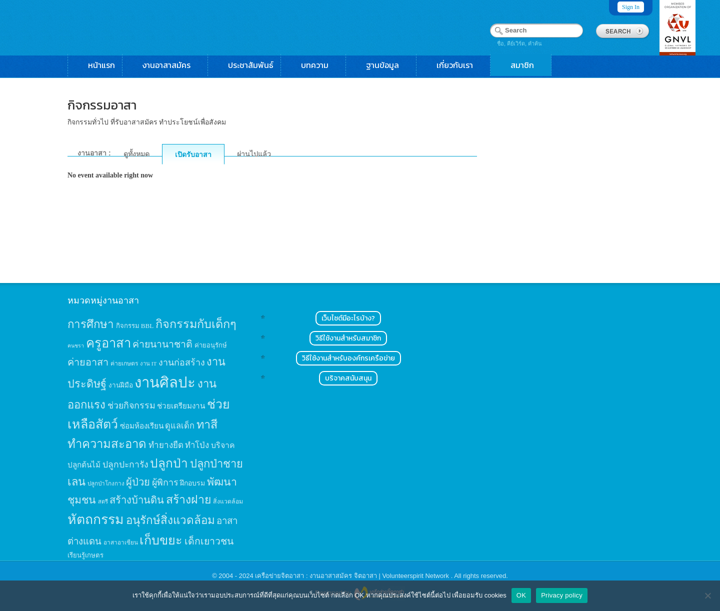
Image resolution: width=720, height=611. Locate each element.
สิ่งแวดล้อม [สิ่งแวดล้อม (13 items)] (228, 501)
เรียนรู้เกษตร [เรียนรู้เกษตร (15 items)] (86, 555)
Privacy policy (561, 595)
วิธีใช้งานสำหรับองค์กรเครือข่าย (348, 358)
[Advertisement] (576, 178)
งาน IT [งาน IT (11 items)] (148, 363)
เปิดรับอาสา (193, 154)
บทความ (319, 65)
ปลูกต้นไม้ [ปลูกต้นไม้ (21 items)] (84, 464)
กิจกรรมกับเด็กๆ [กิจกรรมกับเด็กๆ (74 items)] (196, 324)
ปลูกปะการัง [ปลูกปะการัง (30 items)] (125, 465)
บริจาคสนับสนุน (348, 378)
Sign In (631, 7)
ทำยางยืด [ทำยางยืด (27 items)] (166, 445)
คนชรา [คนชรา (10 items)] (76, 345)
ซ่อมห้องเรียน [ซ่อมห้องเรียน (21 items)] (142, 426)
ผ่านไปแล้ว (254, 154)
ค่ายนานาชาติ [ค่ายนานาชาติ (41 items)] (162, 344)
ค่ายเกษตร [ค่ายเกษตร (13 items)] (124, 363)
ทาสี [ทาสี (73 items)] (207, 424)
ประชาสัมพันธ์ (251, 65)
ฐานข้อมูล (387, 65)
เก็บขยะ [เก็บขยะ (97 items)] (161, 540)
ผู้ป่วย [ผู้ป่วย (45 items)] (138, 482)
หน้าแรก (101, 65)
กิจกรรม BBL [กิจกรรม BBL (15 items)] (135, 326)
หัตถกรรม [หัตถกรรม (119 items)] (96, 519)
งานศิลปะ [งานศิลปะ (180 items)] (165, 382)
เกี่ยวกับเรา (459, 65)
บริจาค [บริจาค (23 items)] (223, 445)
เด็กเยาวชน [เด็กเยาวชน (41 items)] (209, 541)
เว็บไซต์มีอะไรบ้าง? (348, 318)
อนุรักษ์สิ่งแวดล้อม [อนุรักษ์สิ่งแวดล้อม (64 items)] (170, 520)
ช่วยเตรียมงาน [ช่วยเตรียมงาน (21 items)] (181, 406)
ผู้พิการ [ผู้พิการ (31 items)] (165, 483)
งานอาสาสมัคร (171, 65)
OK (521, 595)
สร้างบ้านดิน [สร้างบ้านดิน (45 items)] (137, 500)
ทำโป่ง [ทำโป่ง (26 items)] (197, 445)
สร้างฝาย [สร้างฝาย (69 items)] (189, 499)
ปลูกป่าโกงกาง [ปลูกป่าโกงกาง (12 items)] (106, 483)
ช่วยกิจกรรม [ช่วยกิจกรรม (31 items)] (132, 405)
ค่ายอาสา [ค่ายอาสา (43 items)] (88, 362)
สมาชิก (527, 65)
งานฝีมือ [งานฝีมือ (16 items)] (120, 385)
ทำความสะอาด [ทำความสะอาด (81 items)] (107, 444)
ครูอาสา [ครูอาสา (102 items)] (108, 343)
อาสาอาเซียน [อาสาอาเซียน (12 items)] (121, 543)
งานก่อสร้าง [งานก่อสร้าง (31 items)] (181, 363)
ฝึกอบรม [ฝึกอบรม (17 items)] (192, 483)
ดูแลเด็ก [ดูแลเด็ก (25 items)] (179, 425)
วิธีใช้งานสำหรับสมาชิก (348, 338)
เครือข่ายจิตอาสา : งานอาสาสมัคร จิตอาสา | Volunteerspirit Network (352, 576)
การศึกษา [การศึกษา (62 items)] (91, 324)
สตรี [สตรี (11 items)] (103, 501)
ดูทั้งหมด (137, 154)
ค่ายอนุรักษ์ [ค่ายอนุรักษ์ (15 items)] (210, 345)
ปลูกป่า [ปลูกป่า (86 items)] (169, 463)
